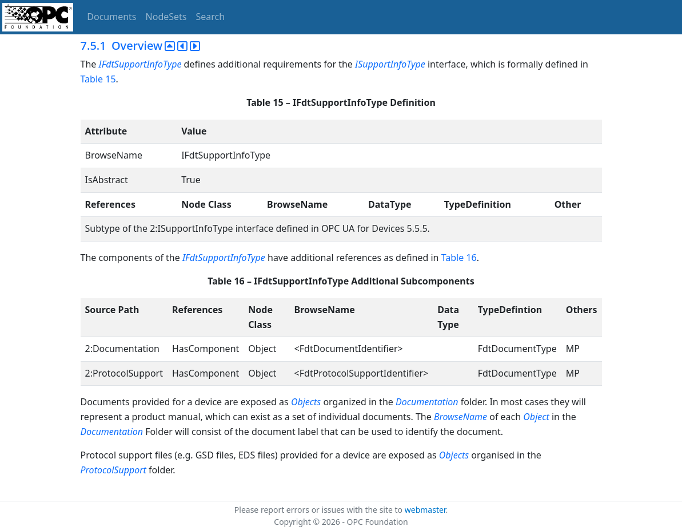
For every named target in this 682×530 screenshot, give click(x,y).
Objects (306, 401)
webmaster (425, 509)
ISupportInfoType (390, 64)
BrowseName (460, 416)
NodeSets (166, 16)
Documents (111, 16)
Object (536, 416)
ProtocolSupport (113, 470)
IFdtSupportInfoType (139, 64)
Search (210, 16)
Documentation (427, 401)
